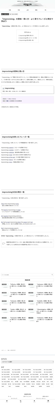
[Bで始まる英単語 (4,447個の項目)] (17, 372)
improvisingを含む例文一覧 (26, 40)
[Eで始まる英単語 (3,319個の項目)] (49, 372)
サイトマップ (14, 398)
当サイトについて (27, 396)
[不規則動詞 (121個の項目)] (26, 382)
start (8, 222)
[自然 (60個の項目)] (44, 382)
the (11, 157)
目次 (25, 32)
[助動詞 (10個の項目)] (19, 386)
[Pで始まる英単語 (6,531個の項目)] (27, 370)
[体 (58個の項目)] (48, 382)
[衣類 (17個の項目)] (48, 384)
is (7, 210)
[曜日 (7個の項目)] (42, 386)
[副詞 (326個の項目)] (40, 379)
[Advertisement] (27, 55)
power (25, 222)
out (32, 222)
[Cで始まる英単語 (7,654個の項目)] (17, 370)
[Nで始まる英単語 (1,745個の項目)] (35, 377)
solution (11, 152)
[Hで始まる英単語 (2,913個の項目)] (25, 374)
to (6, 222)
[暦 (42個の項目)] (52, 382)
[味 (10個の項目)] (27, 386)
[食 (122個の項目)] (21, 382)
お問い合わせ (45, 396)
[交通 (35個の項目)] (10, 384)
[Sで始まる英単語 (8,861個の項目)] (6, 370)
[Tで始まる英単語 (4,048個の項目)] (38, 372)
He (2, 216)
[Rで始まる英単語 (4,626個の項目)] (6, 372)
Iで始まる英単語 (13, 14)
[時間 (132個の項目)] (17, 382)
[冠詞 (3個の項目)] (50, 386)
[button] (52, 274)
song (17, 204)
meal (10, 155)
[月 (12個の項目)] (11, 386)
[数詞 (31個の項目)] (23, 384)
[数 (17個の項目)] (52, 384)
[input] (27, 274)
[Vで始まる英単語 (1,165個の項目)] (44, 377)
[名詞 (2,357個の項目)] (51, 374)
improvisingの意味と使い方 (26, 35)
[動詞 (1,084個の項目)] (51, 377)
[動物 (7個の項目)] (34, 386)
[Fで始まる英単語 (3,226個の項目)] (15, 374)
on (9, 157)
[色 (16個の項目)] (4, 386)
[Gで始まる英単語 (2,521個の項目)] (34, 374)
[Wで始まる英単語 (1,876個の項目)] (25, 377)
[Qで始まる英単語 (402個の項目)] (33, 379)
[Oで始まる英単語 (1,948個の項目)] (15, 377)
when (19, 222)
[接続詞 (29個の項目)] (28, 384)
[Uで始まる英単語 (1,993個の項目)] (6, 377)
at (7, 216)
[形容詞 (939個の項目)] (4, 379)
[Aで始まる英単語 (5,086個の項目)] (38, 370)
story (10, 162)
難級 (7, 101)
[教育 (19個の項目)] (43, 384)
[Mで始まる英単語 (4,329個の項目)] (27, 372)
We (2, 222)
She (2, 228)
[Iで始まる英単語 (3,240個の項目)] (5, 374)
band (5, 210)
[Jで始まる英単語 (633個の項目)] (23, 379)
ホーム (9, 396)
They (2, 204)
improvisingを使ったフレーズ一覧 (28, 38)
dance (11, 159)
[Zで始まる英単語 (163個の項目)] (6, 382)
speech (11, 147)
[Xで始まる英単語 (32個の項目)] (16, 384)
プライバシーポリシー (41, 398)
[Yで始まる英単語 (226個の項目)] (49, 379)
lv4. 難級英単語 (5, 14)
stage (18, 210)
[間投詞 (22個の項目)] (38, 384)
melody (11, 150)
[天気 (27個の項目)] (33, 384)
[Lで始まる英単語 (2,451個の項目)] (44, 374)
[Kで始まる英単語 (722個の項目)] (13, 379)
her (13, 228)
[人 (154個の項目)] (12, 382)
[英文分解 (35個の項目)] (4, 384)
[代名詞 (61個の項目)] (38, 382)
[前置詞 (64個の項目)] (33, 382)
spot (13, 157)
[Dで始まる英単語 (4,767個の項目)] (48, 370)
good (5, 216)
